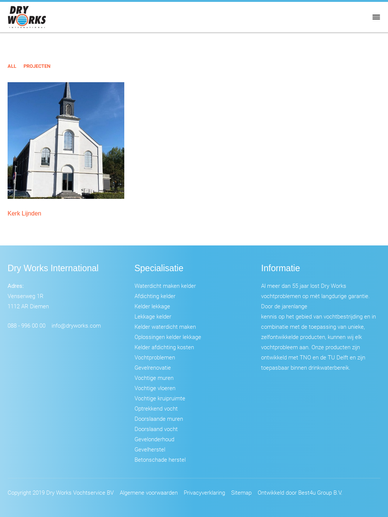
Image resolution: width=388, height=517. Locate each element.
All (12, 66)
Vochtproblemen (155, 357)
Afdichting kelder (155, 296)
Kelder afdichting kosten (164, 347)
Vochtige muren (154, 377)
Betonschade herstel (160, 459)
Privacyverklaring (204, 492)
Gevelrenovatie (153, 367)
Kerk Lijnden (24, 213)
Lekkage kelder (153, 316)
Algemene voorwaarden (149, 492)
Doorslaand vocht (156, 429)
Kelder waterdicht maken (165, 326)
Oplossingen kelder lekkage (168, 337)
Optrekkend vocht (156, 408)
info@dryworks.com (76, 325)
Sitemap (241, 492)
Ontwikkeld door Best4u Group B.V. (300, 492)
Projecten (36, 66)
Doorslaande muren (159, 418)
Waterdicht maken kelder (165, 285)
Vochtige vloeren (155, 388)
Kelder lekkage (152, 306)
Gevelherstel (150, 449)
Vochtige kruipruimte (160, 398)
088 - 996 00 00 (26, 325)
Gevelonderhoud (154, 439)
